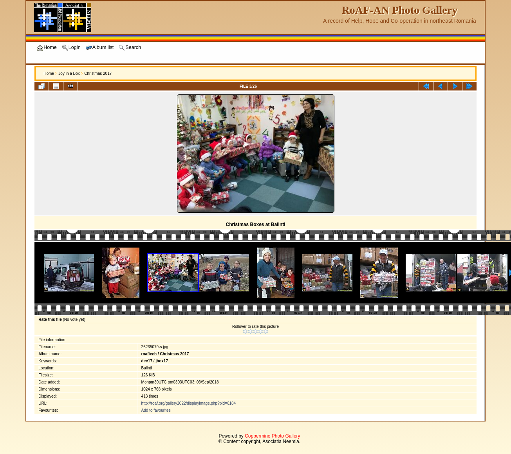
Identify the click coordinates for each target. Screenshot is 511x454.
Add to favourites (156, 410)
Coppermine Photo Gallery (272, 436)
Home (48, 73)
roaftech (149, 354)
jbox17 (161, 361)
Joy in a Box (68, 73)
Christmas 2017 (98, 73)
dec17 (146, 361)
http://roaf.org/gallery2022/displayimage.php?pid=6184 (188, 403)
